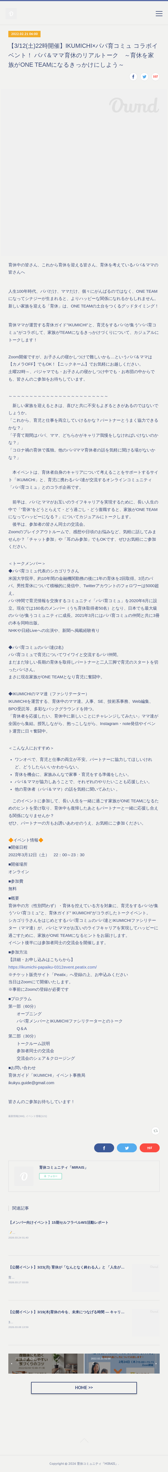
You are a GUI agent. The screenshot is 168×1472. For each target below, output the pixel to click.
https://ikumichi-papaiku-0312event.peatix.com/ (52, 967)
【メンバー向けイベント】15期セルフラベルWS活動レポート (58, 1222)
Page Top (84, 1441)
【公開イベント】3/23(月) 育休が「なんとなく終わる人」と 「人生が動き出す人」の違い (80, 1267)
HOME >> (84, 1387)
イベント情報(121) (36, 1116)
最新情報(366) (16, 1116)
